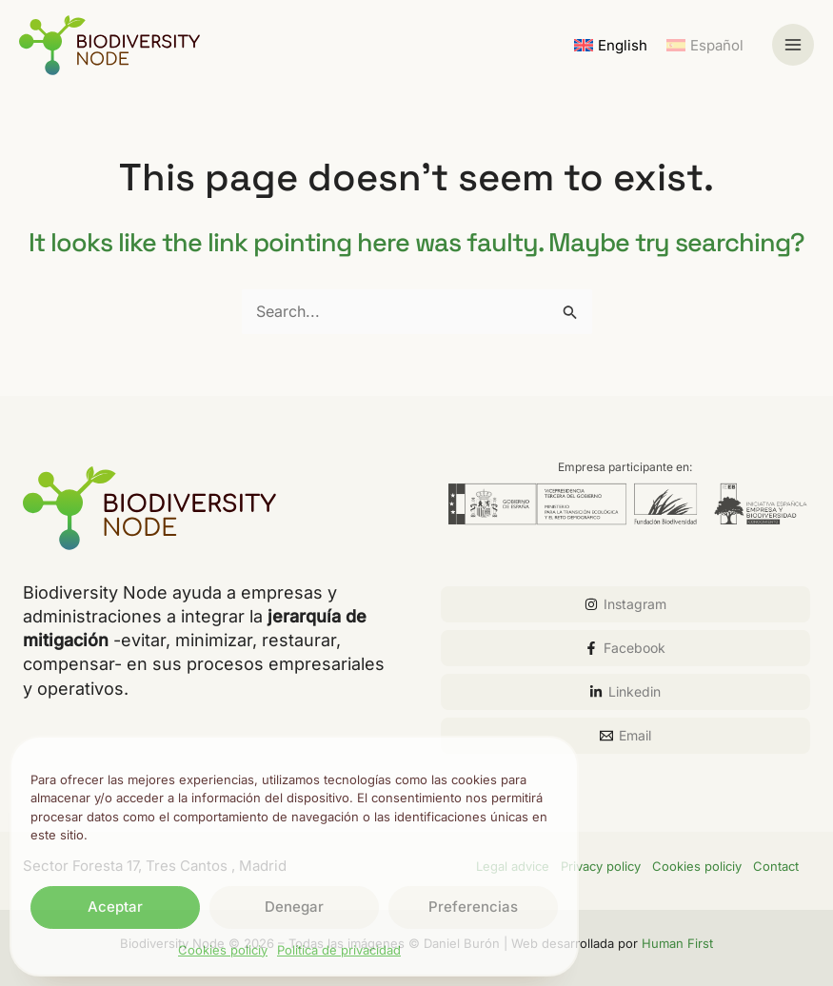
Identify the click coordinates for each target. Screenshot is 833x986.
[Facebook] (626, 648)
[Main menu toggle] (793, 45)
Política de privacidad (339, 949)
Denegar (294, 906)
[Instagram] (626, 604)
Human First (677, 943)
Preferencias (473, 906)
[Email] (626, 736)
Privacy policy (601, 866)
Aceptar (115, 906)
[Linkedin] (626, 692)
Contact (776, 866)
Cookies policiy (223, 949)
